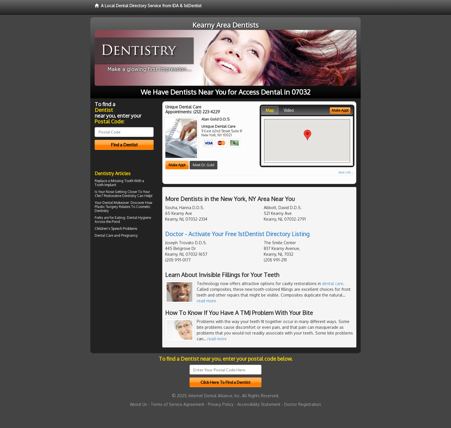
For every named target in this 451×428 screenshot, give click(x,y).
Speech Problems (124, 228)
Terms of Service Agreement (177, 404)
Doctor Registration (302, 404)
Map (270, 110)
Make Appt (177, 165)
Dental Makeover (115, 202)
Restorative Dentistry (120, 196)
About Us (138, 404)
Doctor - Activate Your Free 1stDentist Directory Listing (237, 234)
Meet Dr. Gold (203, 165)
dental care (332, 283)
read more (206, 300)
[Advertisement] (124, 289)
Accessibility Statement (258, 404)
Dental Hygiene (139, 217)
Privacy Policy (221, 404)
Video (289, 110)
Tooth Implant (105, 185)
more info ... (345, 172)
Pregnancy (129, 235)
